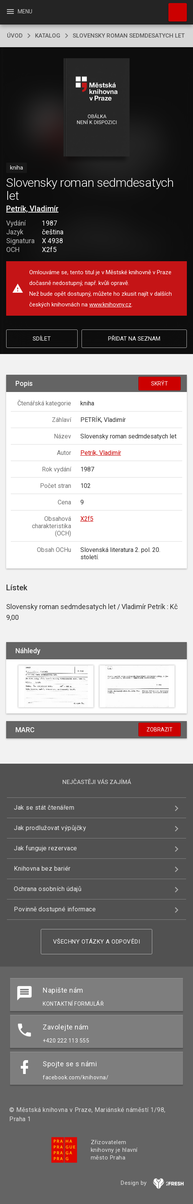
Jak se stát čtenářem (44, 807)
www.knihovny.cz (110, 304)
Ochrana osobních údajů (48, 889)
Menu (19, 11)
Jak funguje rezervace (45, 848)
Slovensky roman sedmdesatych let (129, 35)
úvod (15, 35)
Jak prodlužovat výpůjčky (50, 828)
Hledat (174, 8)
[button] (97, 108)
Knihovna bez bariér (42, 868)
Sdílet (42, 338)
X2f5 (86, 518)
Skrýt (159, 383)
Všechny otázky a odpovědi (96, 941)
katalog (47, 35)
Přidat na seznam (134, 338)
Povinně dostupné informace (55, 909)
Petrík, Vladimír (32, 208)
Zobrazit (159, 729)
